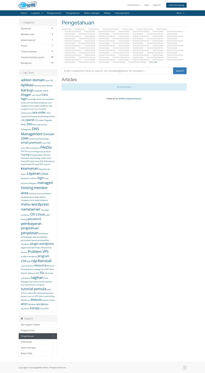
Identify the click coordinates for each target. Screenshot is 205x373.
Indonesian (134, 5)
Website (36, 300)
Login (146, 5)
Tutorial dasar (93, 29)
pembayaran (31, 223)
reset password (27, 265)
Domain (48, 134)
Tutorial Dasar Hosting (137, 62)
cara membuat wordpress (36, 102)
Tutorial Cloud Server (110, 29)
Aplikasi (27, 84)
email (31, 139)
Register (157, 5)
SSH (37, 273)
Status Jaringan (91, 13)
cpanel (29, 120)
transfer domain (45, 281)
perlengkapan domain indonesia (34, 237)
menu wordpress (35, 204)
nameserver (30, 209)
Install (23, 164)
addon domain (33, 79)
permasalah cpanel (29, 240)
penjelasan (30, 232)
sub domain (26, 278)
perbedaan (43, 233)
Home (24, 13)
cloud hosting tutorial (46, 116)
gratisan (47, 151)
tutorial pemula (33, 288)
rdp (34, 260)
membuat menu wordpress (40, 193)
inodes (43, 158)
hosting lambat (36, 155)
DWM (24, 138)
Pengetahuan (73, 13)
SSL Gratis (49, 273)
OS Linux (37, 214)
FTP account (29, 151)
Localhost (33, 178)
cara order (39, 112)
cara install (36, 95)
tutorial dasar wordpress (35, 285)
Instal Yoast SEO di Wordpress (42, 161)
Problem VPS (38, 251)
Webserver (25, 300)
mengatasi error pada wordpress (34, 200)
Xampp (34, 308)
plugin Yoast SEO (28, 247)
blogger (26, 95)
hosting (25, 154)
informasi (47, 155)
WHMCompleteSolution (130, 98)
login (40, 178)
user (29, 296)
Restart (31, 269)
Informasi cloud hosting (30, 158)
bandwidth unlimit (41, 90)
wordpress (42, 304)
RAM (29, 261)
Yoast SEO (44, 308)
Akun (180, 13)
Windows (32, 304)
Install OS (30, 164)
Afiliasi (107, 13)
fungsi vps (39, 151)
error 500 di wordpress (30, 148)
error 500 (46, 143)
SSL (42, 273)
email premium (31, 142)
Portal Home (66, 29)
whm (24, 304)
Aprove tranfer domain (43, 85)
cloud (23, 116)
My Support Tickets (38, 324)
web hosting (49, 296)
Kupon (23, 174)
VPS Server (39, 296)
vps (33, 296)
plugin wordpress (42, 244)
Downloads (38, 342)
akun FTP (49, 80)
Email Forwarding (41, 139)
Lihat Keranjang (176, 5)
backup (27, 90)
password (34, 219)
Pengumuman (54, 13)
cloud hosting (31, 116)
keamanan (29, 168)
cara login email (34, 99)
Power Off (39, 247)
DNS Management (32, 131)
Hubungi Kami (122, 13)
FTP (22, 151)
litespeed (24, 178)
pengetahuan (30, 228)
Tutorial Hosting (119, 62)
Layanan (37, 13)
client (48, 113)
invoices (47, 164)
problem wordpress (29, 256)
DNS (30, 124)
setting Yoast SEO (41, 269)
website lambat (48, 300)
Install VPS (39, 164)
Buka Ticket (38, 353)
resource (40, 265)
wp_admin (25, 308)
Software (31, 273)
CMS (23, 120)
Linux (44, 174)
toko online (33, 281)
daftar (41, 120)
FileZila (46, 147)
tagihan (37, 277)
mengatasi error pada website (33, 197)
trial (22, 285)
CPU (36, 120)
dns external (38, 124)
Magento (33, 183)
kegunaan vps (44, 169)
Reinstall (45, 260)
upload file (32, 293)
